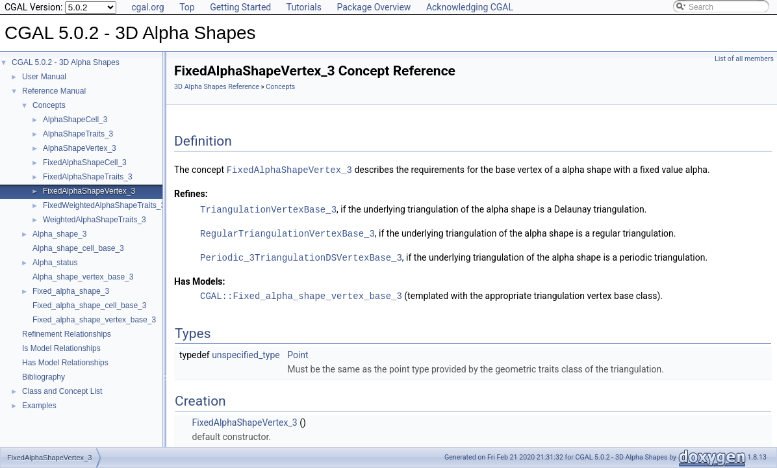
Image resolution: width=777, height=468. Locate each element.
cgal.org (147, 7)
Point (297, 351)
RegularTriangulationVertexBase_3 (287, 232)
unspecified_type (246, 351)
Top (187, 7)
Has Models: (199, 279)
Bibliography (43, 377)
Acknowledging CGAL (469, 7)
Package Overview (374, 7)
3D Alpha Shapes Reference (216, 87)
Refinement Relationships (66, 334)
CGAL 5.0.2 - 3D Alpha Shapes (66, 62)
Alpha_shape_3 (59, 234)
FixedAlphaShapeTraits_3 (88, 176)
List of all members (744, 59)
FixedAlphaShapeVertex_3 (89, 191)
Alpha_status (54, 262)
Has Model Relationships (65, 362)
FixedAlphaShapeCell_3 (85, 162)
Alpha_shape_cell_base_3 (78, 248)
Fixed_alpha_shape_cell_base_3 (89, 305)
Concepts (49, 105)
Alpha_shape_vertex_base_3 (82, 276)
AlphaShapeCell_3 (75, 119)
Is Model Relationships (61, 348)
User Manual (44, 76)
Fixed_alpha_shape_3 (70, 291)
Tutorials (304, 7)
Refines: (191, 193)
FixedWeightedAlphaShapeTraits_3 (104, 205)
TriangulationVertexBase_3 (268, 208)
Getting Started (240, 7)
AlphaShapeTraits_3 (78, 133)
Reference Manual (54, 91)
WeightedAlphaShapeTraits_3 (94, 219)
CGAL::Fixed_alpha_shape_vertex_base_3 (301, 293)
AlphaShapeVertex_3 (79, 148)
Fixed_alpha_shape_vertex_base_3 (94, 319)
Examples (39, 405)
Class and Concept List (62, 391)
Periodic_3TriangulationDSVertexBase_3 (301, 255)
